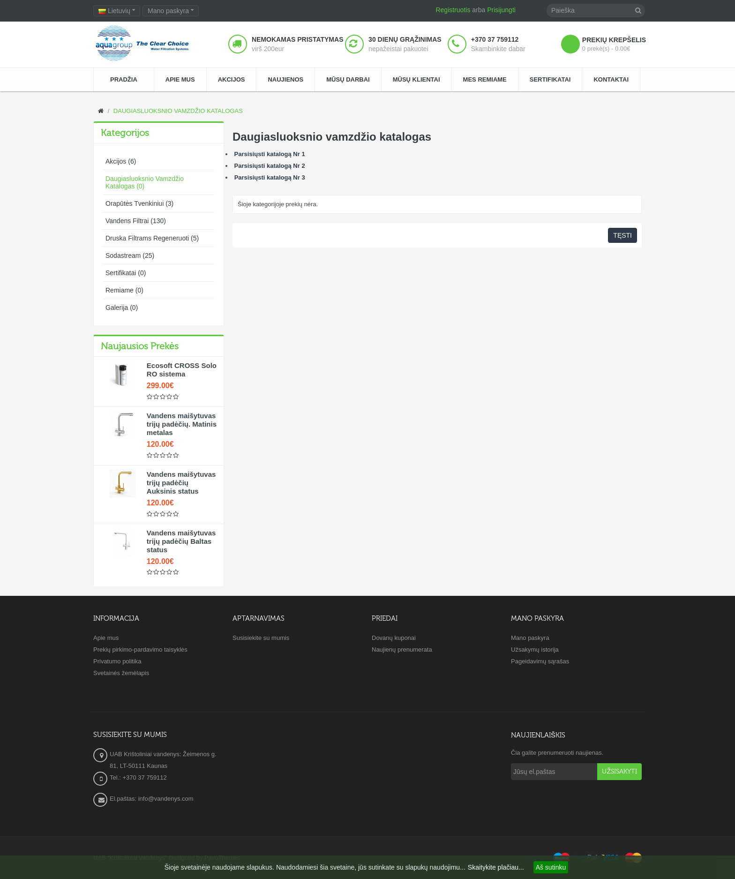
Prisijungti (501, 10)
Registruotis (452, 10)
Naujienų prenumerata (402, 649)
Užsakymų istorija (535, 649)
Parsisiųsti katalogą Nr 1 (268, 154)
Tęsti (622, 235)
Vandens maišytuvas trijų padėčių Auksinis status (181, 482)
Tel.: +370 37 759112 (138, 777)
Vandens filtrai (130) (135, 221)
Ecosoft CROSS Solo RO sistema (182, 369)
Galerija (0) (121, 307)
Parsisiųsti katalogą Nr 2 (268, 165)
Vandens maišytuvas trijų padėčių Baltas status (181, 541)
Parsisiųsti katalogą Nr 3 (269, 177)
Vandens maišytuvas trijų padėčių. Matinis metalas (182, 424)
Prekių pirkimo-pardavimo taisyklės (140, 649)
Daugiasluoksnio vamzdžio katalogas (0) (144, 182)
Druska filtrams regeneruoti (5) (152, 238)
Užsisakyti (619, 771)
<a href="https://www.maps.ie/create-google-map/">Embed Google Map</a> (367, 773)
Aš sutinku (551, 867)
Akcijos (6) (120, 161)
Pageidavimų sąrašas (540, 661)
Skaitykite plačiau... (496, 867)
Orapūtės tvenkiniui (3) (139, 203)
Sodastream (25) (129, 255)
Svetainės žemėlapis (121, 672)
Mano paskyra (530, 637)
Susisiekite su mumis (260, 637)
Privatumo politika (117, 661)
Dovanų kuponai (394, 637)
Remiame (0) (124, 290)
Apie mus (106, 637)
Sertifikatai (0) (125, 273)
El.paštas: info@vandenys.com (152, 798)
